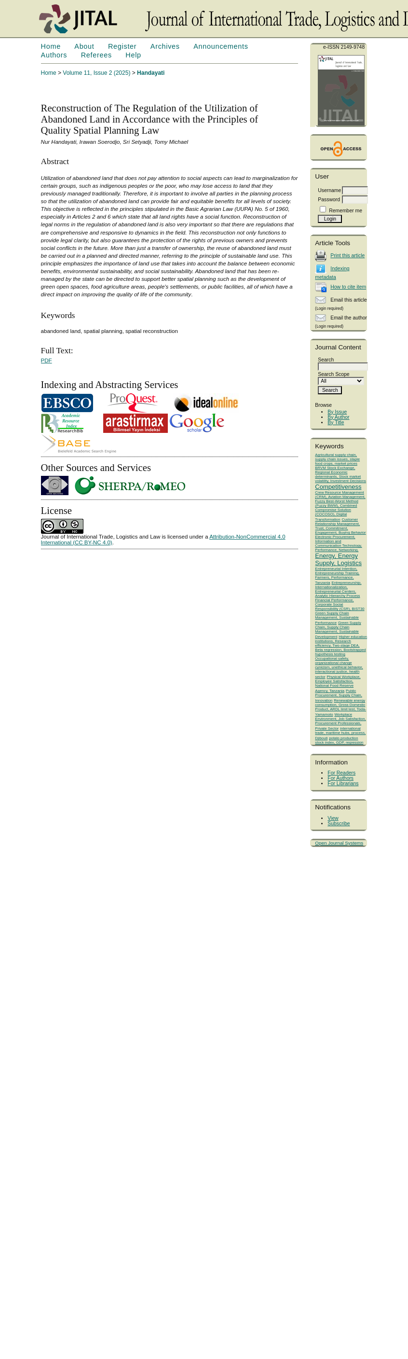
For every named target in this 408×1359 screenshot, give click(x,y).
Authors (54, 55)
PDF (46, 360)
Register (122, 46)
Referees (96, 55)
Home (51, 46)
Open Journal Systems (339, 843)
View (332, 818)
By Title (335, 422)
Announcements (220, 46)
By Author (338, 417)
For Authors (340, 778)
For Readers (341, 773)
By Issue (337, 412)
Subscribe (338, 823)
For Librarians (342, 783)
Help (133, 55)
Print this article (347, 255)
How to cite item (348, 287)
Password (329, 199)
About (84, 46)
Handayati (150, 72)
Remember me (345, 210)
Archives (165, 46)
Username (329, 190)
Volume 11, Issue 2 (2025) (96, 72)
